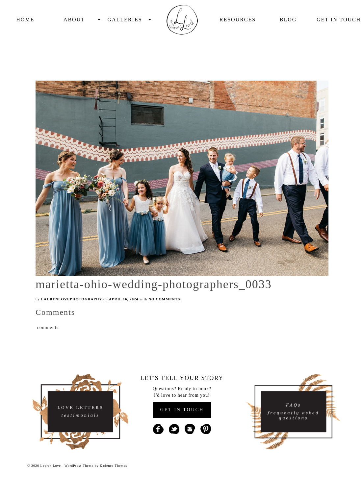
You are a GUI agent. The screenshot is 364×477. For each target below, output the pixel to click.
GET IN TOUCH (182, 409)
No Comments (164, 299)
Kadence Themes (113, 465)
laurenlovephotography (71, 299)
